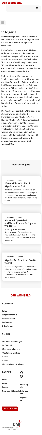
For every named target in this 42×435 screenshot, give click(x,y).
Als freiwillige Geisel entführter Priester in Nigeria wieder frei (20, 223)
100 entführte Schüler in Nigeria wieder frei (17, 185)
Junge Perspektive (9, 315)
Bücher (5, 357)
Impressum (23, 398)
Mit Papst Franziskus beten (13, 364)
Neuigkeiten (7, 322)
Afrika (4, 380)
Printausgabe (24, 385)
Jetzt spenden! (10, 409)
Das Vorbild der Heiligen (12, 342)
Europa (5, 387)
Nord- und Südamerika (11, 391)
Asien (4, 383)
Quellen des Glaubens (11, 353)
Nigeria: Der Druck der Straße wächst (20, 261)
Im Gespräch (7, 345)
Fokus (4, 311)
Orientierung (7, 326)
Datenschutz (24, 392)
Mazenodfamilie (8, 318)
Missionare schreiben (10, 349)
